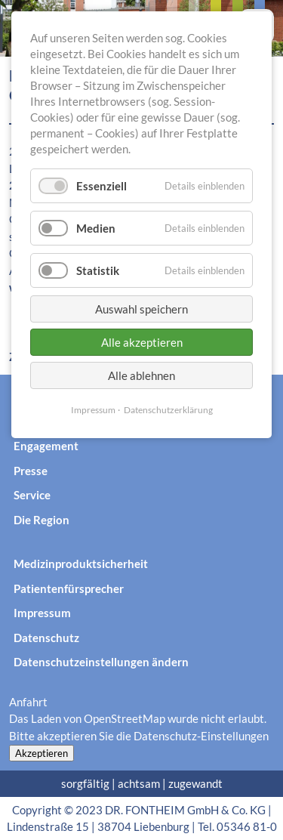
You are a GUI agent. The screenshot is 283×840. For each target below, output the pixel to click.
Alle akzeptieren (142, 342)
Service (32, 495)
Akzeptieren (41, 753)
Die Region (41, 520)
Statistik (97, 270)
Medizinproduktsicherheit (81, 563)
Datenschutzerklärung (168, 409)
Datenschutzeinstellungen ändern (101, 662)
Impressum (42, 612)
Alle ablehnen (141, 375)
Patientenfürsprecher (69, 588)
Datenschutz (46, 637)
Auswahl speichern (141, 309)
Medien (95, 228)
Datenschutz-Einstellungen (201, 736)
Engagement (46, 445)
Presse (31, 470)
